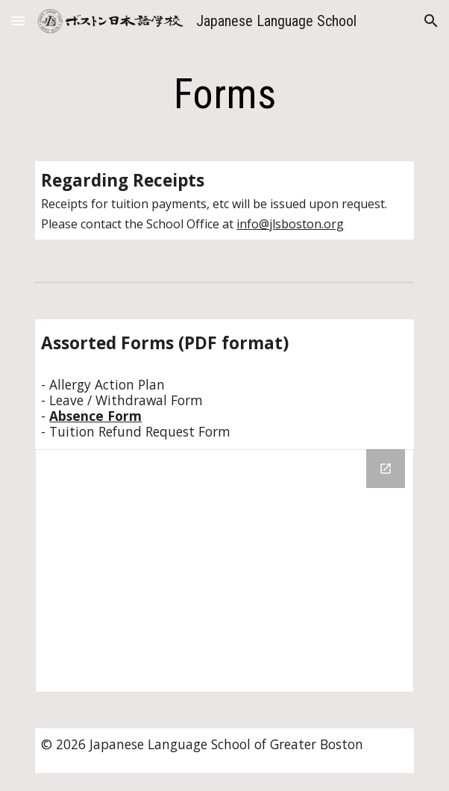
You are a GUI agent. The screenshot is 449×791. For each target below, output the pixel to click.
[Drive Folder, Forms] (224, 570)
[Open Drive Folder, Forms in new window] (385, 468)
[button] (18, 20)
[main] (224, 94)
